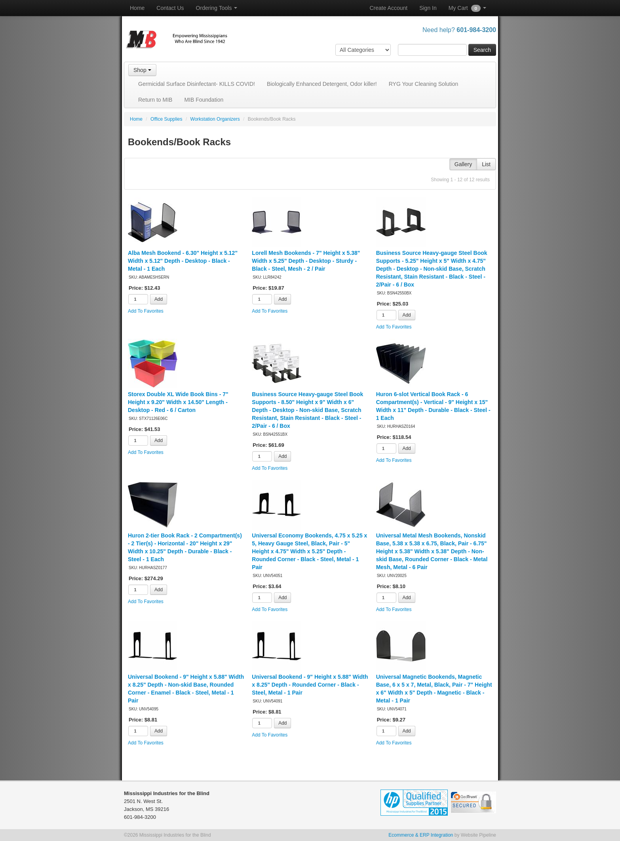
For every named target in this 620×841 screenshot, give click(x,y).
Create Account (388, 8)
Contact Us (170, 8)
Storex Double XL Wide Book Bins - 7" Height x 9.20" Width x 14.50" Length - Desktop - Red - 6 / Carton (178, 402)
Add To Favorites (146, 311)
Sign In (428, 8)
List (486, 164)
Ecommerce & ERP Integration (420, 835)
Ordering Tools (217, 8)
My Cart (467, 8)
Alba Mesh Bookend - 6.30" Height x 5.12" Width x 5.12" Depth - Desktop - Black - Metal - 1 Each (183, 261)
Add (158, 299)
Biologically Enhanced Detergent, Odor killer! (322, 84)
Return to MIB (155, 100)
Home (137, 8)
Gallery (463, 164)
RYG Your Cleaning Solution (423, 84)
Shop (142, 70)
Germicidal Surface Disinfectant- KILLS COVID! (196, 84)
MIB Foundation (203, 100)
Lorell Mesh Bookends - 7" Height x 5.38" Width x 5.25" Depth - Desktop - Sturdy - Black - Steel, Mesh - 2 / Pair (306, 261)
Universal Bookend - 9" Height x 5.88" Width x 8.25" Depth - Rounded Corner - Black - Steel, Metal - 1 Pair (310, 685)
